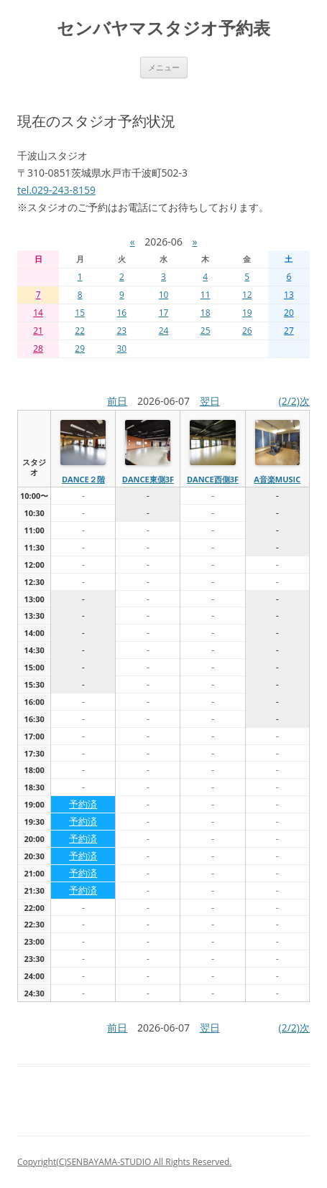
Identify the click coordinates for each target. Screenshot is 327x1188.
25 (206, 330)
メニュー (164, 67)
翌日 (210, 401)
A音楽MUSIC (277, 479)
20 (289, 313)
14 (38, 313)
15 (80, 313)
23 (121, 330)
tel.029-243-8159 (56, 190)
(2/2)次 (294, 401)
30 (121, 348)
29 (80, 348)
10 (164, 295)
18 (206, 313)
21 (38, 330)
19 (247, 313)
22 (80, 330)
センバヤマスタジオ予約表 (163, 28)
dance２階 (83, 479)
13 (289, 295)
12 (247, 295)
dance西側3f (213, 479)
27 (289, 330)
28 (38, 348)
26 (247, 330)
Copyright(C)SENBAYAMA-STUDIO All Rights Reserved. (124, 1162)
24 (164, 330)
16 (121, 313)
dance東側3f (148, 479)
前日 (117, 401)
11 (206, 295)
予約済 (83, 804)
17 (164, 313)
